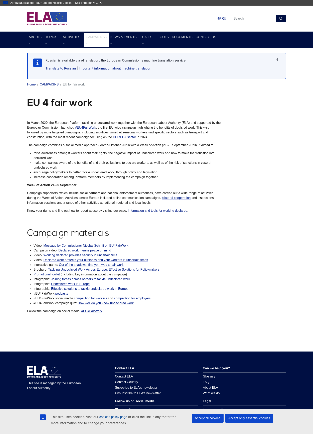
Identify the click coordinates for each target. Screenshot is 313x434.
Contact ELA (124, 376)
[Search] (281, 18)
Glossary (209, 376)
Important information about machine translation (115, 68)
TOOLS (163, 37)
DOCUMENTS (182, 37)
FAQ (206, 382)
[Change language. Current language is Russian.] (222, 18)
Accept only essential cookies (249, 418)
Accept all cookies (207, 418)
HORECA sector (124, 137)
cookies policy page (113, 417)
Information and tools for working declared (157, 210)
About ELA (210, 387)
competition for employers (132, 298)
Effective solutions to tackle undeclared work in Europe (89, 288)
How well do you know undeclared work (106, 303)
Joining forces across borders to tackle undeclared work (90, 279)
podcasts (61, 293)
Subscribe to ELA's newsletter (136, 387)
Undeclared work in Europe (70, 284)
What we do (211, 393)
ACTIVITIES (71, 37)
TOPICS (51, 37)
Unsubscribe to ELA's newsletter (138, 393)
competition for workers (90, 298)
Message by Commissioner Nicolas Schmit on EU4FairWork (86, 245)
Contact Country (126, 382)
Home (31, 84)
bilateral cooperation (176, 198)
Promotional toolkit (47, 274)
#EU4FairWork (85, 127)
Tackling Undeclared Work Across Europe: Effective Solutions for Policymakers (103, 269)
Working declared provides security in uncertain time (81, 255)
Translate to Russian (61, 68)
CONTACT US (206, 37)
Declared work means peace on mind (84, 250)
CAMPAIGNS (95, 37)
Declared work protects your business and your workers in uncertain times (96, 260)
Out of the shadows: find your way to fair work (91, 264)
